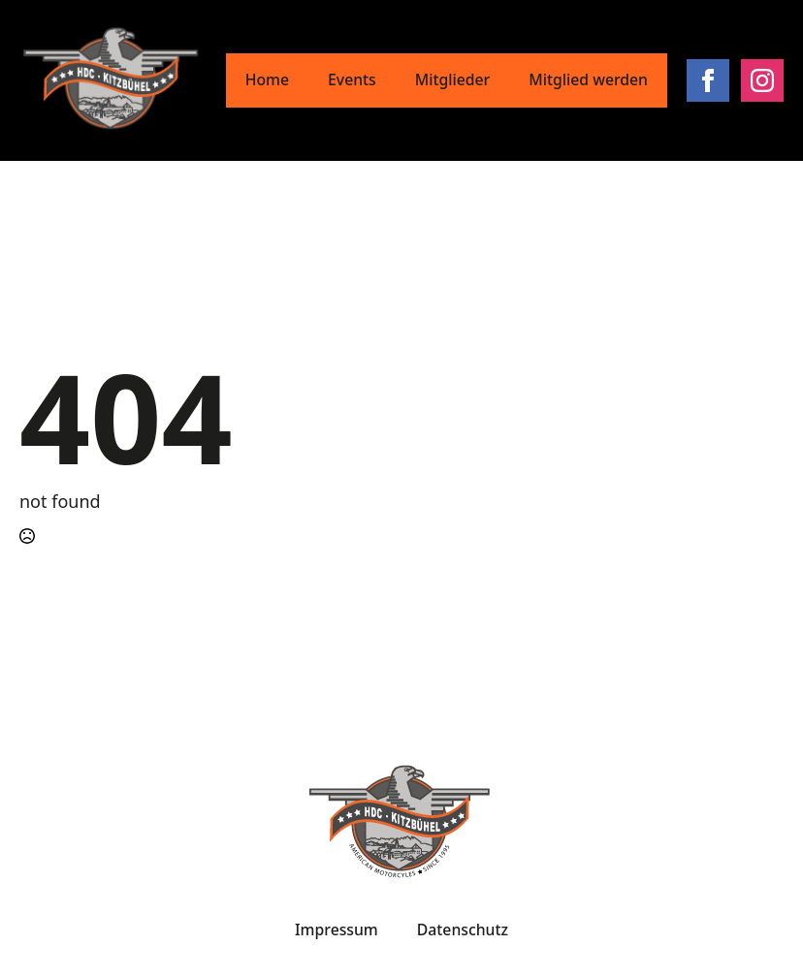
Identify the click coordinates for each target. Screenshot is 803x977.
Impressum (336, 929)
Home (267, 79)
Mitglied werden (588, 79)
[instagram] (762, 80)
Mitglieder (453, 79)
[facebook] (708, 80)
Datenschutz (462, 929)
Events (352, 79)
